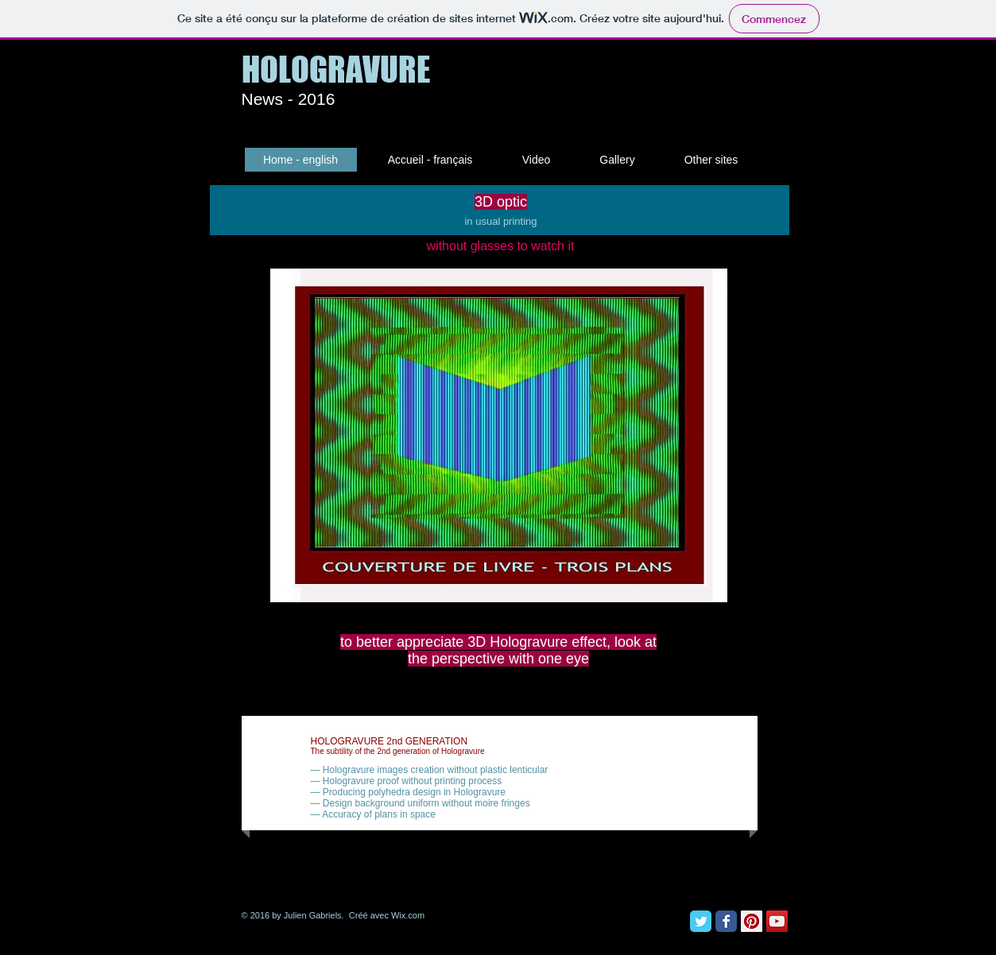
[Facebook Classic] (726, 921)
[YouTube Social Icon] (777, 921)
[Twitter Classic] (700, 921)
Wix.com (407, 915)
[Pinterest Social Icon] (751, 921)
